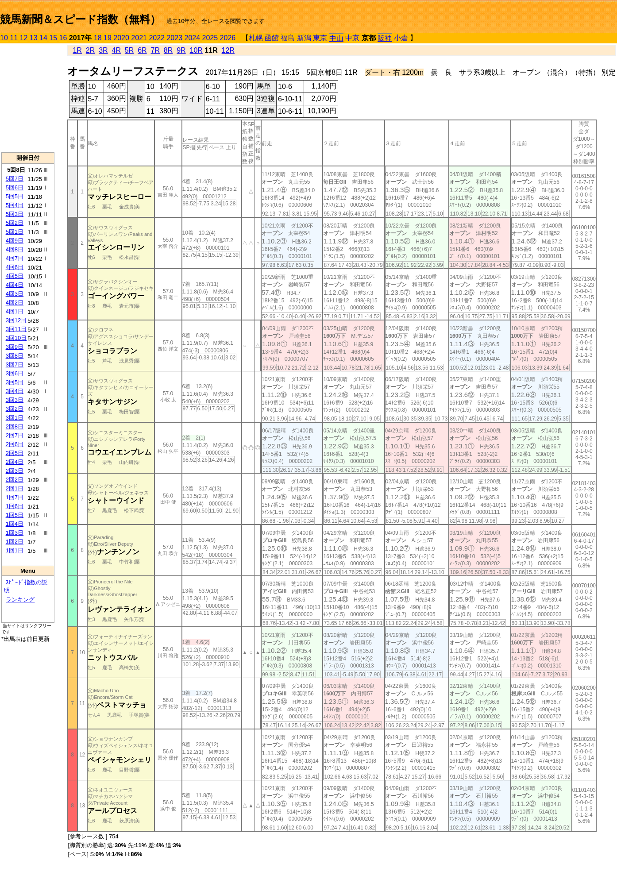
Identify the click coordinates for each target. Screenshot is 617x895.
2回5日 (14, 453)
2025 (210, 38)
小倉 (401, 38)
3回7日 (14, 364)
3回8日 (14, 355)
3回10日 (16, 338)
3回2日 (14, 408)
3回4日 (14, 391)
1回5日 (14, 515)
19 (108, 38)
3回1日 (14, 417)
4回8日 (14, 249)
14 (43, 38)
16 (63, 38)
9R (181, 50)
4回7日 (14, 258)
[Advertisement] (27, 98)
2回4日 (14, 462)
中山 (336, 38)
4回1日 (14, 311)
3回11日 (16, 329)
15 (53, 38)
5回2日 (14, 223)
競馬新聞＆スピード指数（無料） (80, 19)
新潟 (304, 38)
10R (196, 50)
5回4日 (14, 205)
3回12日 (16, 320)
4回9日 (14, 240)
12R (228, 50)
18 (98, 38)
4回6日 (14, 267)
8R (168, 50)
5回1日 (14, 231)
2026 (228, 38)
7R (155, 50)
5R (129, 50)
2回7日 (14, 435)
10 (4, 38)
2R (90, 50)
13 (34, 38)
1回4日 (14, 524)
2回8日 (14, 426)
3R (103, 50)
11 (14, 38)
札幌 (256, 38)
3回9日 (14, 346)
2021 (139, 38)
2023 (174, 38)
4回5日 (14, 276)
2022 (157, 38)
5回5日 (14, 196)
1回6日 (14, 506)
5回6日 (14, 187)
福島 (288, 38)
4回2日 (14, 302)
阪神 (385, 38)
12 (24, 38)
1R (77, 50)
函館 (272, 38)
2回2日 (14, 479)
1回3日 (14, 532)
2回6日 (14, 444)
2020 (121, 38)
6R (142, 50)
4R (116, 50)
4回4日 (14, 285)
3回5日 (14, 382)
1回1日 (14, 550)
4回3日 (14, 293)
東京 (320, 38)
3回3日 (14, 400)
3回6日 (14, 373)
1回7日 (14, 497)
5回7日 (14, 178)
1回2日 (14, 541)
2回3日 (14, 470)
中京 (352, 38)
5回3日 (14, 214)
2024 (192, 38)
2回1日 (14, 488)
